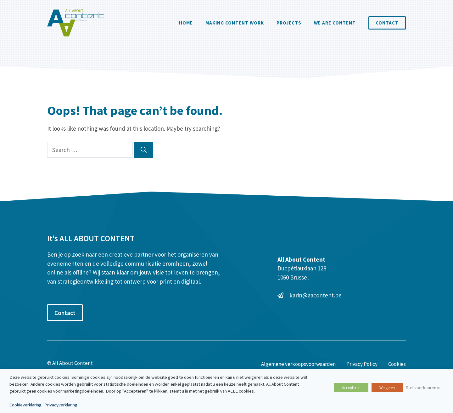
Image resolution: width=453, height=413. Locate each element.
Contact (387, 23)
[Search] (143, 150)
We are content (335, 23)
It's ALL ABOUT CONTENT (91, 238)
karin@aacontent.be (315, 295)
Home (186, 23)
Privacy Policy (362, 364)
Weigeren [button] (387, 387)
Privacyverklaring (60, 405)
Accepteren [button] (351, 387)
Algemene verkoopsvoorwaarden (298, 364)
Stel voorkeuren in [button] (423, 387)
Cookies (397, 364)
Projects (289, 23)
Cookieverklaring (25, 405)
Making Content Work (234, 23)
